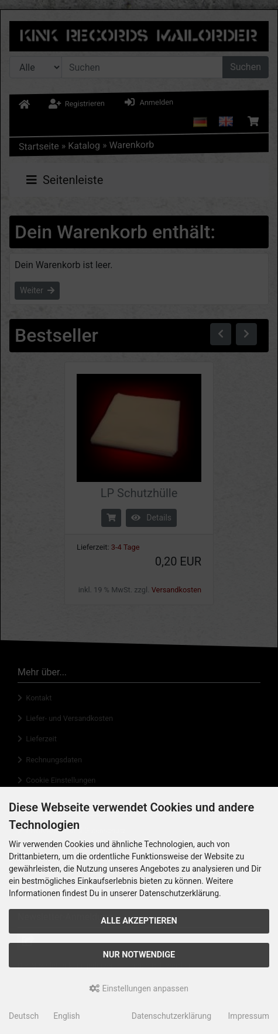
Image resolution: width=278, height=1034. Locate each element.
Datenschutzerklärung (171, 1016)
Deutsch (24, 1016)
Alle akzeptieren (139, 921)
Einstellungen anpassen (139, 988)
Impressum (248, 1016)
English (66, 1016)
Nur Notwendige (139, 955)
